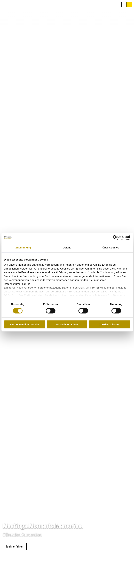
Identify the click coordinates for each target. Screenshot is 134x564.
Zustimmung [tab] (23, 247)
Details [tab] (67, 247)
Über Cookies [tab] (111, 247)
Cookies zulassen (109, 324)
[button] (129, 4)
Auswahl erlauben (67, 324)
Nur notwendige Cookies (25, 324)
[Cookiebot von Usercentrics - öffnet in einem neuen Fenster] (115, 237)
